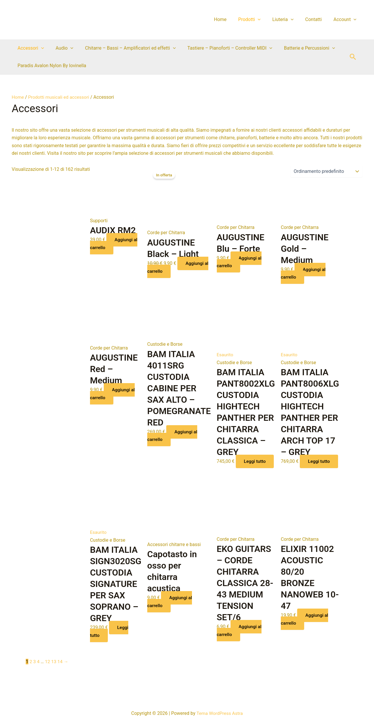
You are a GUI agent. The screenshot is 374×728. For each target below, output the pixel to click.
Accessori (29, 48)
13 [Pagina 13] (54, 669)
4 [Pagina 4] (38, 669)
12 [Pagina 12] (48, 669)
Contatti (317, 19)
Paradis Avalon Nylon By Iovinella (50, 65)
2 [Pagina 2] (31, 669)
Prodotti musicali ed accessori (60, 97)
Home (230, 19)
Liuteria (288, 19)
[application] (266, 19)
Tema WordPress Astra (219, 713)
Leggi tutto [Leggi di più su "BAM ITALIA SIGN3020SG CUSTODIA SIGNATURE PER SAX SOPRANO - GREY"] (109, 638)
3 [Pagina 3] (34, 669)
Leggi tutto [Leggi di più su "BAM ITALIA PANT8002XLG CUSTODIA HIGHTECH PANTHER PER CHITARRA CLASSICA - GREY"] (236, 464)
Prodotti (257, 19)
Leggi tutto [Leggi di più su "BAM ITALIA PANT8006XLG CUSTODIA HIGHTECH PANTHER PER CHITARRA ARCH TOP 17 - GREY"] (300, 464)
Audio (61, 48)
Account (346, 19)
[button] (352, 57)
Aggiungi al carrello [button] (114, 243)
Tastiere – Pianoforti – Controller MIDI (221, 48)
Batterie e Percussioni (299, 48)
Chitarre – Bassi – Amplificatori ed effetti (124, 48)
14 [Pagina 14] (60, 669)
